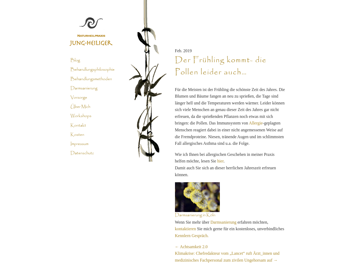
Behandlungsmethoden (91, 78)
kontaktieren (185, 229)
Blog (75, 60)
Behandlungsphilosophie (92, 69)
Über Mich (80, 106)
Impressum (79, 144)
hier (220, 161)
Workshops (80, 116)
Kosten (77, 134)
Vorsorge (78, 97)
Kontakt (78, 125)
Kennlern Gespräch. (192, 235)
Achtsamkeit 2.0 (191, 246)
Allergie (256, 123)
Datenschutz (82, 153)
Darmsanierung (83, 88)
